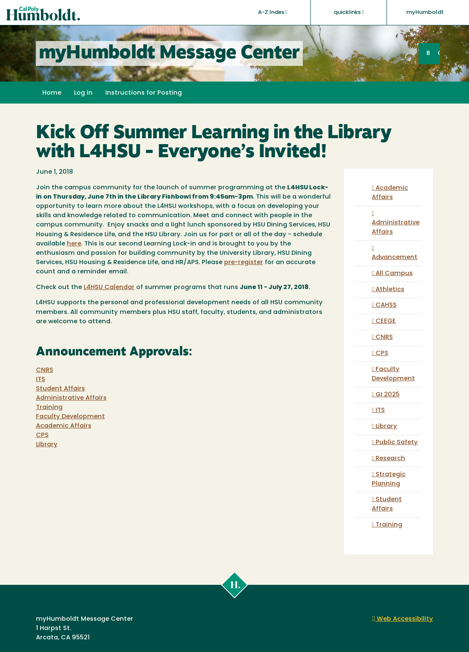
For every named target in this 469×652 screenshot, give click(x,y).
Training (49, 407)
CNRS (44, 370)
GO (438, 53)
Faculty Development (70, 417)
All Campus (394, 273)
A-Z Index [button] (273, 12)
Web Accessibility (403, 619)
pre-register (243, 262)
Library (47, 445)
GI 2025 (388, 395)
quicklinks (349, 12)
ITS (40, 379)
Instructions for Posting (143, 93)
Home (51, 93)
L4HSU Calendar (109, 287)
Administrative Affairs (71, 398)
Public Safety (397, 442)
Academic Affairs (63, 426)
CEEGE (386, 321)
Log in (83, 93)
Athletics (390, 289)
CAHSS (386, 305)
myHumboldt (425, 12)
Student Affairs (60, 389)
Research (390, 459)
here (74, 244)
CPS (42, 435)
